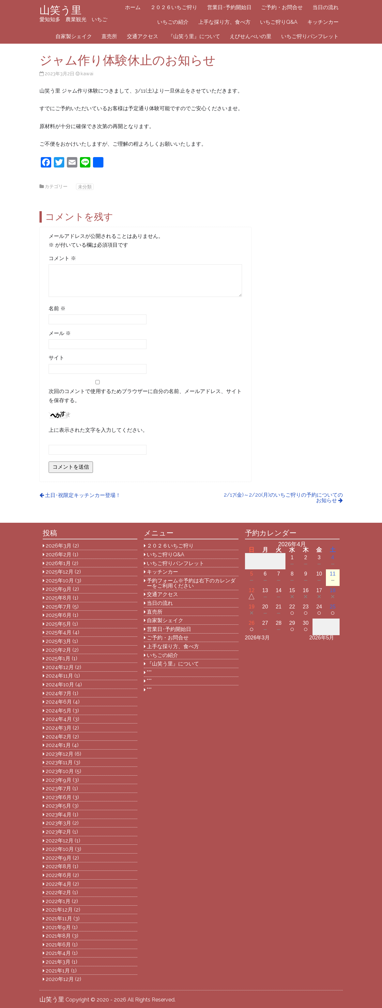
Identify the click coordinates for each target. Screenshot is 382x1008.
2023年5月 (58, 806)
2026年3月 (58, 546)
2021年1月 (58, 971)
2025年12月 (59, 572)
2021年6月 (58, 945)
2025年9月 (58, 589)
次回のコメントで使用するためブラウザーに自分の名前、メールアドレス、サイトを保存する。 (145, 395)
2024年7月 (58, 693)
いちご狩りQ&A (279, 22)
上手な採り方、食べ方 (224, 22)
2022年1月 (58, 901)
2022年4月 (58, 884)
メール (60, 333)
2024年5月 (58, 711)
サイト (56, 358)
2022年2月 (58, 892)
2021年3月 (58, 962)
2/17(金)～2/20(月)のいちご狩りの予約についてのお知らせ (283, 498)
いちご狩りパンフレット (310, 36)
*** (149, 672)
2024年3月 (58, 728)
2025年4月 (58, 632)
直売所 (109, 36)
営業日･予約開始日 (229, 7)
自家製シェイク (73, 36)
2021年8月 (58, 936)
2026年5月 (321, 637)
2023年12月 (59, 754)
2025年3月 (58, 641)
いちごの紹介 (173, 22)
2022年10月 (60, 849)
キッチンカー (323, 22)
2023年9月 (58, 780)
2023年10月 (60, 771)
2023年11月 (59, 762)
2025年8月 (58, 598)
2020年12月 (60, 979)
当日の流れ (326, 7)
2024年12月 (60, 667)
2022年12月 (59, 841)
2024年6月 (59, 702)
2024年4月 (59, 719)
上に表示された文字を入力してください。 (98, 430)
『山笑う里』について (194, 36)
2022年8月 (58, 866)
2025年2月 (58, 650)
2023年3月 (58, 823)
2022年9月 (58, 858)
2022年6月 (58, 875)
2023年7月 (58, 788)
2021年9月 (58, 927)
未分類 (85, 186)
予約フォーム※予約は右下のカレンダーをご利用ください (191, 583)
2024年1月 (58, 745)
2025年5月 (58, 624)
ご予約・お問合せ (282, 7)
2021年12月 (59, 910)
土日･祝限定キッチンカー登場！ (83, 495)
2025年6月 (58, 615)
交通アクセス (142, 36)
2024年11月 (59, 676)
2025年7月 (58, 607)
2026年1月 (58, 563)
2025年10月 (60, 580)
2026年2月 (58, 554)
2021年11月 (59, 918)
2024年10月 (60, 684)
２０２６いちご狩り (173, 7)
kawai (87, 73)
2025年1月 (58, 658)
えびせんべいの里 (250, 36)
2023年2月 (58, 832)
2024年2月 (58, 737)
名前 (57, 308)
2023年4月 (58, 814)
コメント (62, 258)
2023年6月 (58, 797)
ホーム (133, 7)
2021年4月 (58, 953)
